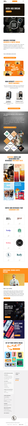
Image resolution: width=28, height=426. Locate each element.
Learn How (7, 298)
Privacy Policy (9, 424)
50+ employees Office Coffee (8, 378)
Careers (17, 374)
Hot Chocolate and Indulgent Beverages (8, 400)
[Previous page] (3, 98)
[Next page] (24, 98)
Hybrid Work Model (6, 379)
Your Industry (6, 381)
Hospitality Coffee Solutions (7, 383)
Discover (17, 339)
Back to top (21, 424)
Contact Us (17, 373)
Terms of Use (15, 424)
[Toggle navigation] (23, 1)
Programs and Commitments (8, 389)
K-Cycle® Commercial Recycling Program (8, 391)
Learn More (9, 11)
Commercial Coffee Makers (14, 108)
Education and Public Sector (7, 382)
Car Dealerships (6, 386)
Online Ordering (6, 392)
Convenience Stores (6, 387)
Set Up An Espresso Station (10, 131)
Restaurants (5, 384)
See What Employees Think (10, 61)
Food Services (5, 385)
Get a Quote (15, 1)
